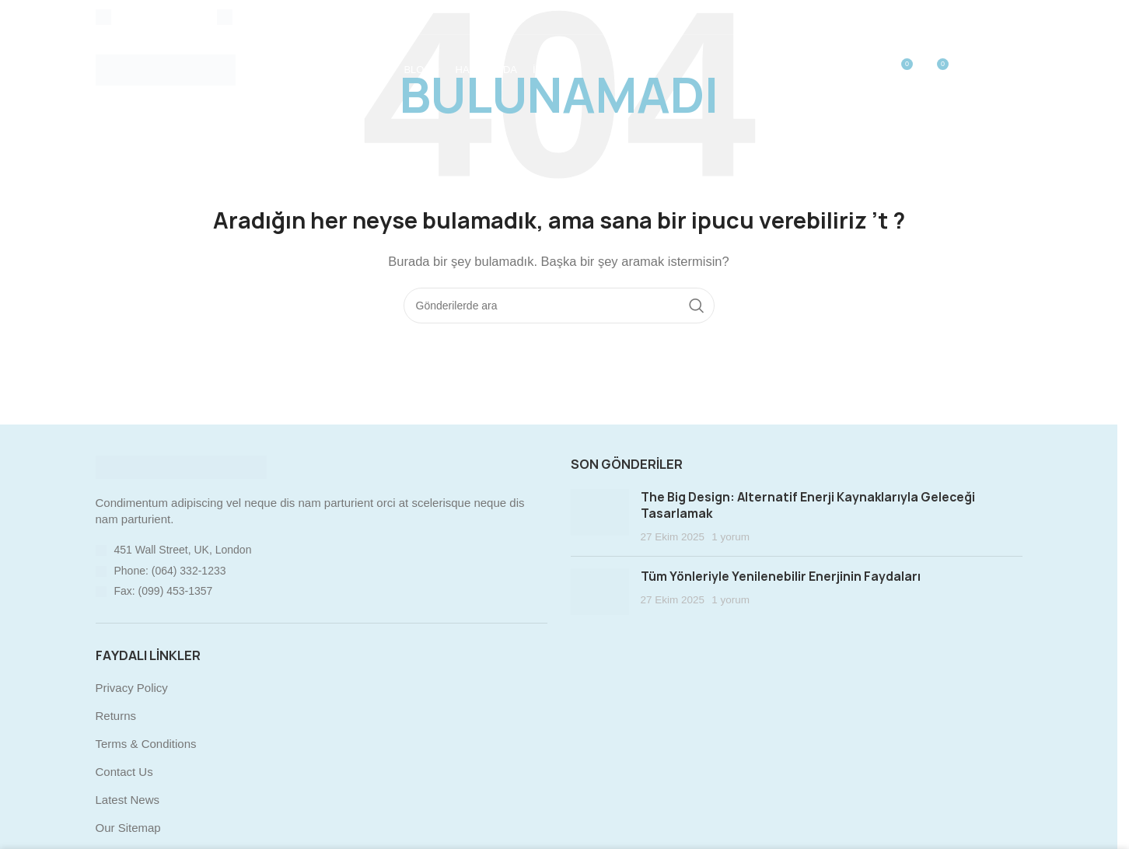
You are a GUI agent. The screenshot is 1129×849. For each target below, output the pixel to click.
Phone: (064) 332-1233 (170, 570)
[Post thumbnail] (600, 517)
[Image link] (181, 466)
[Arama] (559, 305)
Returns (116, 715)
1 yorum (730, 537)
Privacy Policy (132, 687)
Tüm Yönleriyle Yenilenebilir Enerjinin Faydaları (781, 576)
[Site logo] (166, 68)
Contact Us (124, 771)
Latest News (128, 799)
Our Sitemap (128, 827)
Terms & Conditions (146, 743)
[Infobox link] (148, 17)
